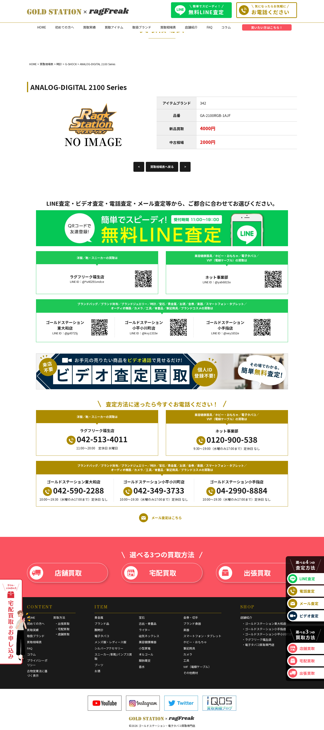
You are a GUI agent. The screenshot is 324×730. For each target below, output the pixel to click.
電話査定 (301, 591)
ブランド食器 (192, 623)
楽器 (186, 630)
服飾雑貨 (145, 660)
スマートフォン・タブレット (202, 636)
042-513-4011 (97, 439)
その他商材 (190, 673)
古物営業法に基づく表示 (37, 673)
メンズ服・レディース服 (110, 642)
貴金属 (98, 617)
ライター (144, 630)
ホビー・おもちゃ (195, 642)
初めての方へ (64, 27)
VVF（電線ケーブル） (197, 667)
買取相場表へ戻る (162, 167)
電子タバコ (101, 636)
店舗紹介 (191, 27)
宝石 (142, 617)
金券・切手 (190, 617)
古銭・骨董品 (147, 623)
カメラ (187, 654)
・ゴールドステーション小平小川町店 (267, 634)
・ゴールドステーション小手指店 (264, 629)
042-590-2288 (73, 490)
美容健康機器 (147, 642)
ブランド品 (101, 623)
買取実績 (89, 27)
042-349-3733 (153, 490)
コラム (226, 27)
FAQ (209, 27)
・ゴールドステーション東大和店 (264, 623)
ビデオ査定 (303, 615)
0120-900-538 (226, 439)
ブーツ (98, 665)
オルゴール (146, 654)
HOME (41, 27)
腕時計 (98, 630)
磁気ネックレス (149, 636)
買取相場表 (168, 27)
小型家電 (145, 648)
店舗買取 (56, 573)
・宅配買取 (62, 629)
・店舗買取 (62, 634)
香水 (142, 667)
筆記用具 (189, 648)
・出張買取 (62, 623)
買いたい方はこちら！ (267, 27)
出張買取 (245, 573)
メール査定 (303, 603)
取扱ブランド (141, 27)
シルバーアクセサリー (108, 648)
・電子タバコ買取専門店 (258, 645)
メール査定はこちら (160, 517)
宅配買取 (150, 573)
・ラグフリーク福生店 (256, 639)
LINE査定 (301, 578)
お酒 (97, 671)
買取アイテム (114, 27)
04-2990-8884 (236, 490)
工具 (186, 660)
